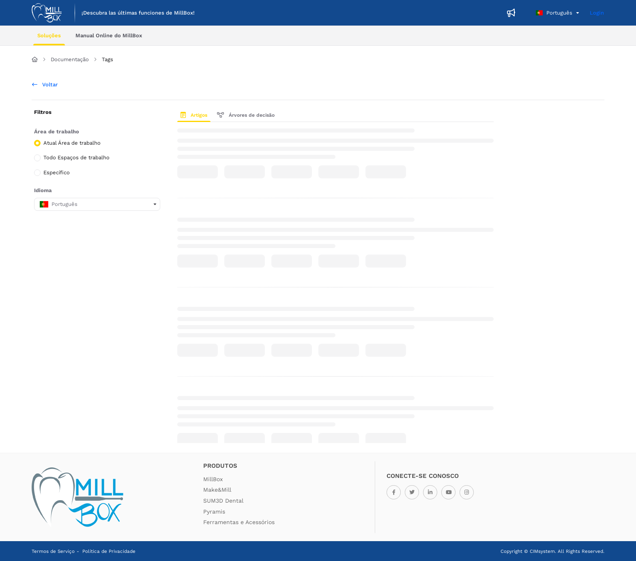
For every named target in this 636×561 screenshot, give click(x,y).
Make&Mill (217, 489)
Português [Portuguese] (554, 13)
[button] (46, 13)
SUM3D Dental (223, 500)
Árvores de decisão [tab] (246, 115)
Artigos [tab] (193, 115)
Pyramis (214, 511)
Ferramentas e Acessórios (239, 522)
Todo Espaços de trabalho (76, 157)
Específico (56, 172)
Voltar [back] (45, 84)
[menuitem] (138, 13)
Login (597, 13)
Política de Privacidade (108, 551)
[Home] (35, 60)
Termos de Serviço (53, 551)
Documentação (70, 59)
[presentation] (195, 115)
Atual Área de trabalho (72, 143)
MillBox (213, 479)
